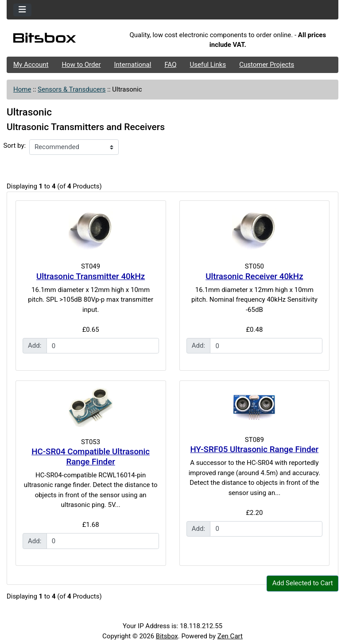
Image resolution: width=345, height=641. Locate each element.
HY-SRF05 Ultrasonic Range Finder (254, 449)
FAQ (170, 65)
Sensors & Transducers (71, 89)
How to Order (81, 65)
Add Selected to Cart (302, 583)
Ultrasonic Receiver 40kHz (254, 276)
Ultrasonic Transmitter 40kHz (90, 276)
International (132, 65)
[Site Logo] (62, 40)
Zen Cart (230, 636)
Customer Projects (266, 65)
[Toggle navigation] (22, 10)
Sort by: (15, 146)
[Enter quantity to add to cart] (103, 346)
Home (22, 89)
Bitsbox (167, 636)
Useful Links (208, 65)
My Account (30, 65)
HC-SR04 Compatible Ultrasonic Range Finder (90, 457)
